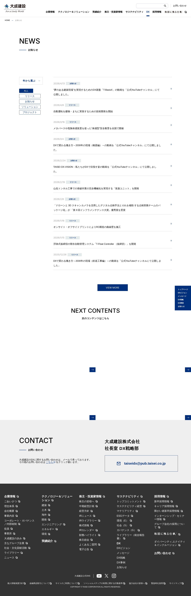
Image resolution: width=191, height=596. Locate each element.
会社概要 (9, 511)
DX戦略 (181, 300)
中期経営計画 (86, 506)
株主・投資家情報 (90, 496)
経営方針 (84, 511)
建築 (44, 505)
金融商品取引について (39, 583)
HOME (7, 20)
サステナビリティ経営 (129, 506)
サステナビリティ (128, 496)
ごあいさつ (10, 501)
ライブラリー (11, 552)
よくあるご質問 (88, 544)
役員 (6, 528)
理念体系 (9, 506)
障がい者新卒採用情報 (166, 511)
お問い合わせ (180, 5)
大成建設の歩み (13, 538)
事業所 (8, 533)
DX (119, 543)
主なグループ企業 (14, 543)
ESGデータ (123, 515)
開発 (44, 519)
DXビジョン (182, 293)
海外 (44, 514)
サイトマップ (175, 583)
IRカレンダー (86, 530)
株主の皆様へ (86, 501)
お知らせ (181, 307)
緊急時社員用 (157, 583)
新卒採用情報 (161, 501)
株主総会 (84, 539)
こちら (50, 462)
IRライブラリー (88, 520)
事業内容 (9, 515)
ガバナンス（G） (126, 530)
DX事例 (181, 303)
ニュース (9, 557)
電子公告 (84, 549)
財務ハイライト (88, 535)
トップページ (183, 289)
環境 (44, 534)
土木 (44, 510)
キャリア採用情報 (164, 506)
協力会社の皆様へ (137, 583)
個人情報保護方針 (15, 583)
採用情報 (159, 496)
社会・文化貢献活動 (15, 548)
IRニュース (85, 515)
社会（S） (122, 525)
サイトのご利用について (66, 583)
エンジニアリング (52, 524)
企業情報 (9, 496)
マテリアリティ (125, 511)
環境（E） (122, 520)
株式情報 (84, 525)
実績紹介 (47, 540)
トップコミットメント (129, 501)
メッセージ (182, 296)
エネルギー (48, 529)
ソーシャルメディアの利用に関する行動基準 (103, 583)
